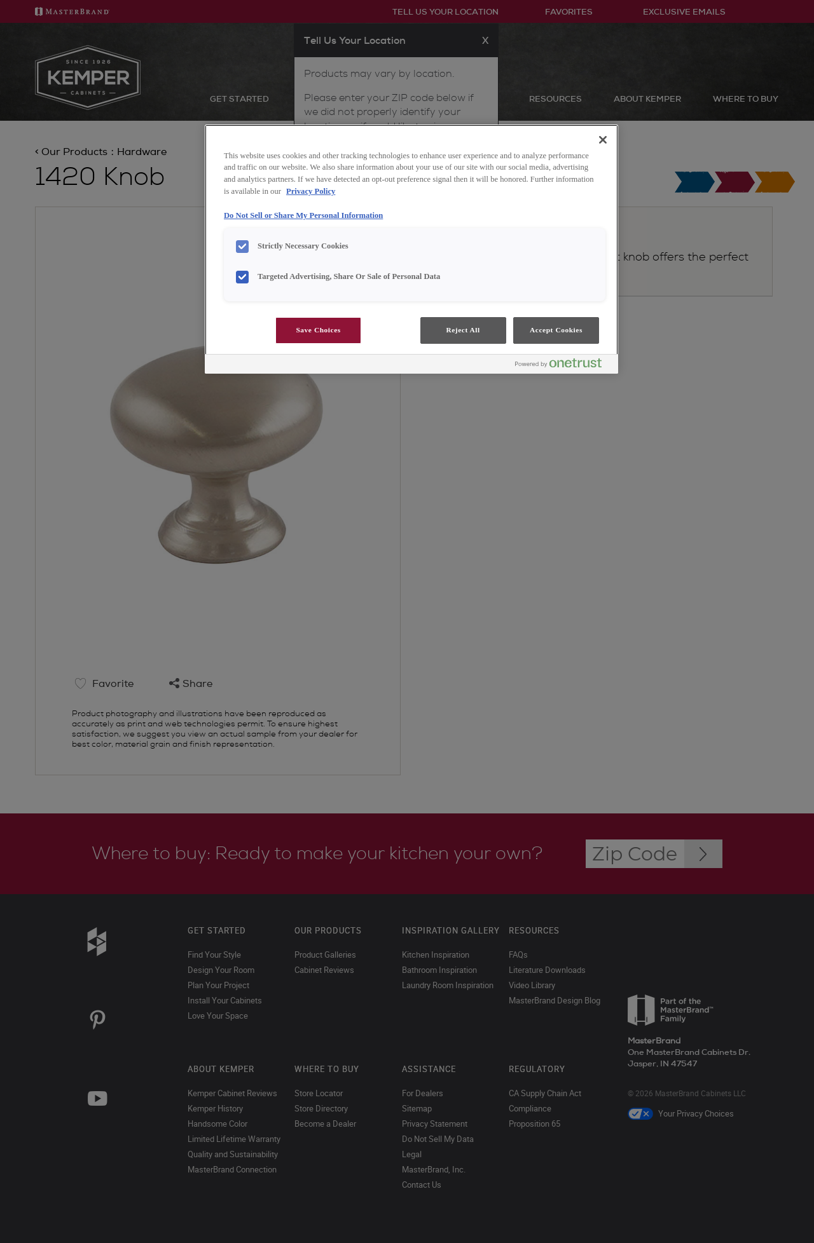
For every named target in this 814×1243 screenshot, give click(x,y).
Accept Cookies (556, 330)
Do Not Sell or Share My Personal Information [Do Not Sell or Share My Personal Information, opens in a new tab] (303, 215)
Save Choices (318, 330)
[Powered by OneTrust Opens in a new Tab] (563, 366)
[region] (411, 249)
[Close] (603, 140)
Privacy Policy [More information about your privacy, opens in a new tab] (310, 191)
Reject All (462, 330)
